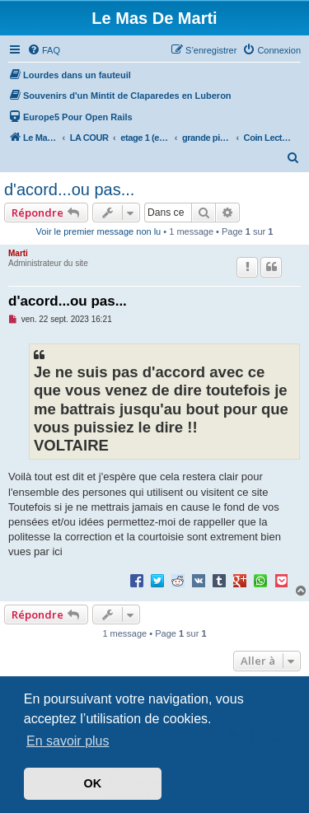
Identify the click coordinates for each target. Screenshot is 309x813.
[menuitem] (43, 50)
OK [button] (93, 783)
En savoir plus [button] (68, 741)
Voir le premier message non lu (99, 231)
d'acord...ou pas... (69, 189)
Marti (18, 253)
